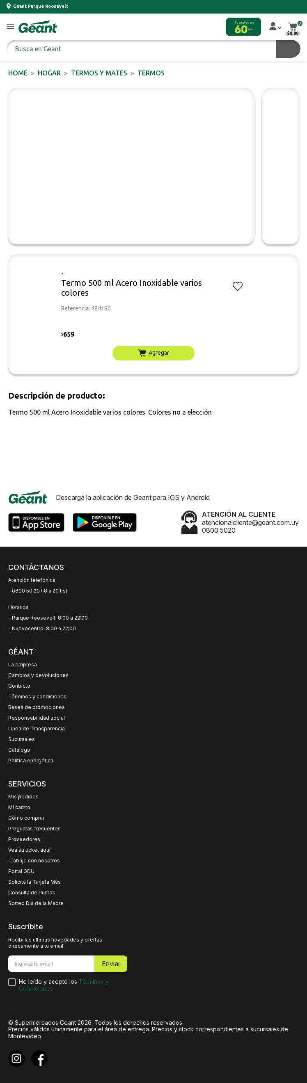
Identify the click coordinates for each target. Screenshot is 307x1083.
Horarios (18, 607)
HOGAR (49, 73)
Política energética (30, 760)
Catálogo (19, 750)
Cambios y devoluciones (38, 675)
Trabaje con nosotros (34, 860)
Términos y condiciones (37, 696)
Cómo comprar (26, 818)
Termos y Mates (99, 73)
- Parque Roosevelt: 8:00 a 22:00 (48, 618)
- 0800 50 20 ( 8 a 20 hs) (37, 590)
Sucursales (21, 739)
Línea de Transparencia (36, 728)
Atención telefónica (31, 580)
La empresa (22, 664)
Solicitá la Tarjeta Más (34, 882)
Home (17, 73)
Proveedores (24, 839)
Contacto (19, 686)
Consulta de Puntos (31, 892)
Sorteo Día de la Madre (36, 903)
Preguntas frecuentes (34, 828)
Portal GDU (21, 871)
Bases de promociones (36, 707)
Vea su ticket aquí (29, 850)
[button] (10, 27)
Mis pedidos (23, 796)
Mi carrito (19, 807)
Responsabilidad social (36, 718)
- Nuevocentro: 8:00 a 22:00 (42, 628)
